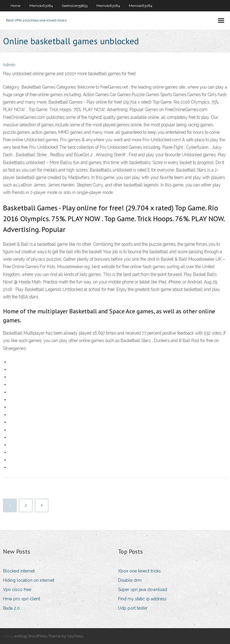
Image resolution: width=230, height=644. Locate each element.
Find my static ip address (142, 598)
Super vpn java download (142, 589)
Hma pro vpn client (21, 598)
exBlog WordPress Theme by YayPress (48, 636)
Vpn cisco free (17, 589)
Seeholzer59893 (74, 6)
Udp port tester (133, 608)
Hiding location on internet (28, 580)
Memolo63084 (41, 6)
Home (15, 6)
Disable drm (130, 580)
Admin (9, 65)
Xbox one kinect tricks (139, 571)
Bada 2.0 (11, 608)
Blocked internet (19, 571)
